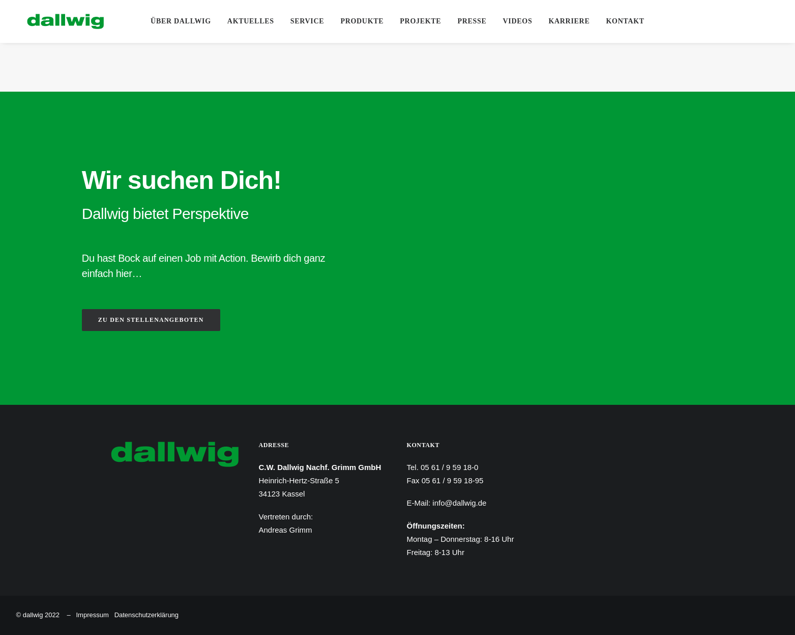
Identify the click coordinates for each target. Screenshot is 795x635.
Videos (518, 21)
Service (307, 21)
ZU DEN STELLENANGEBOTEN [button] (151, 319)
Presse (471, 21)
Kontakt (625, 21)
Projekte (420, 21)
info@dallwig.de (459, 503)
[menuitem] (180, 21)
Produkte (362, 21)
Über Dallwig (181, 21)
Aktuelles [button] (250, 21)
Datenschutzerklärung (146, 615)
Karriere (569, 21)
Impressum (92, 615)
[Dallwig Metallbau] (54, 21)
